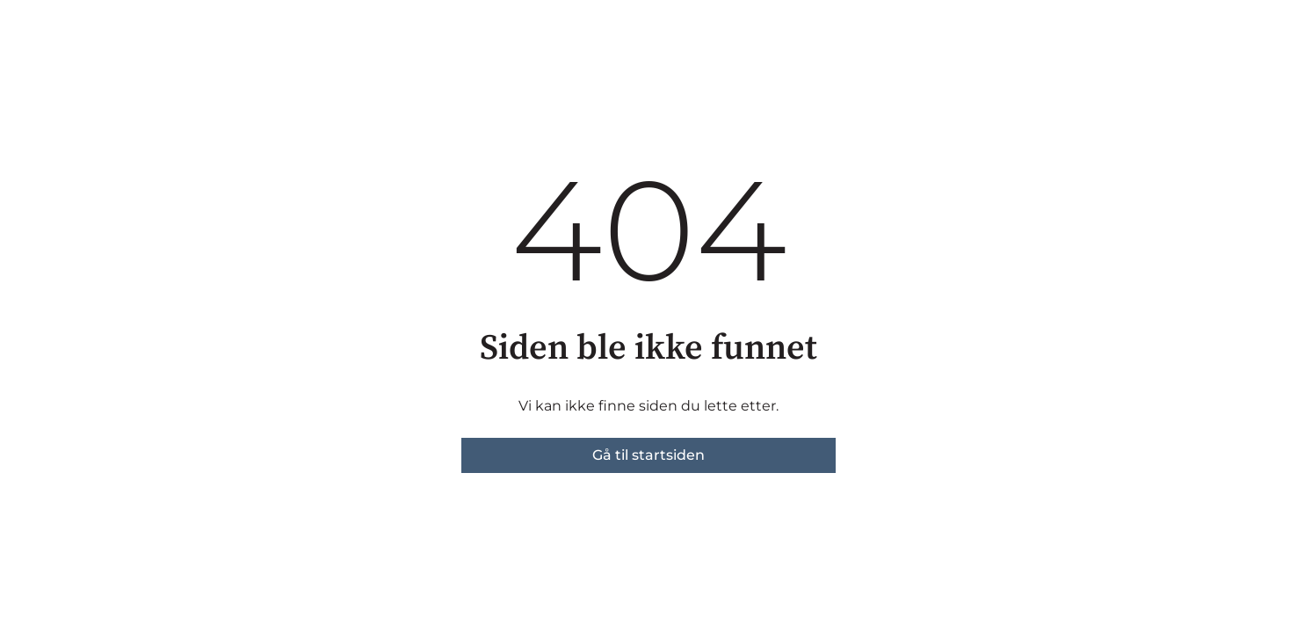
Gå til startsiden (648, 455)
